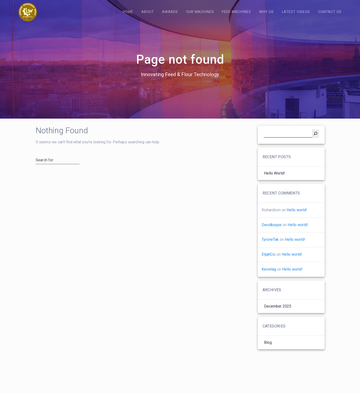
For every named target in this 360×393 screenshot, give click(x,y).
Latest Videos (296, 12)
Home (128, 12)
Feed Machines (236, 12)
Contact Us (329, 12)
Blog (268, 350)
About (147, 12)
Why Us (266, 12)
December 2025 (277, 313)
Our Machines (200, 12)
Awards (170, 12)
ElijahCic (269, 262)
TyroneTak (270, 247)
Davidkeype (272, 232)
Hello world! (274, 180)
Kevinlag (269, 276)
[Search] (315, 141)
